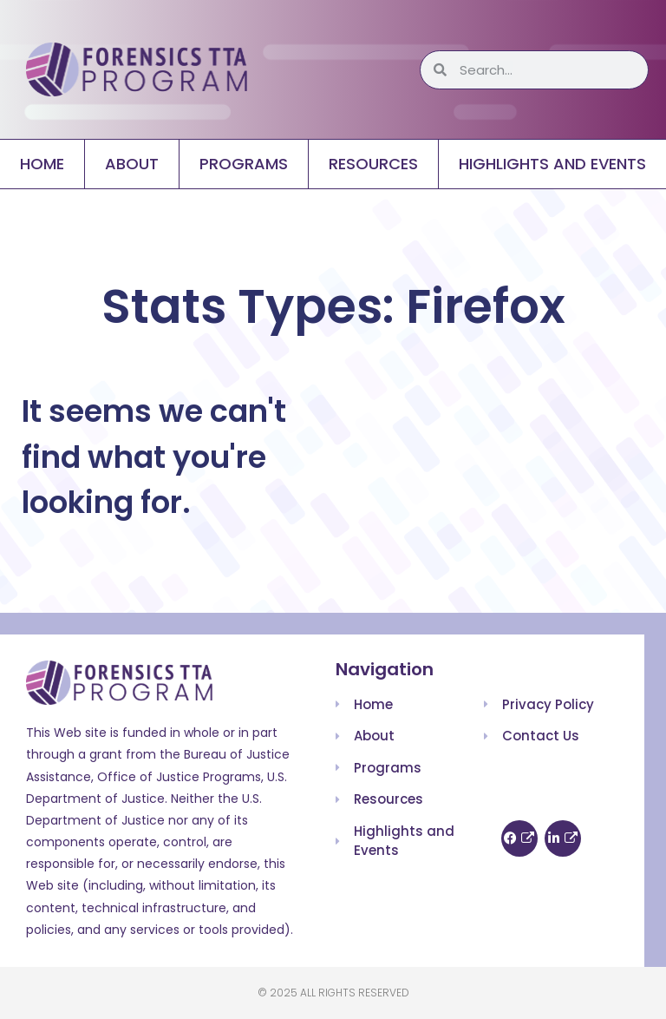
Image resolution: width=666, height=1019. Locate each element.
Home (42, 163)
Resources (373, 163)
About (132, 163)
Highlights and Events (552, 163)
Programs (243, 163)
